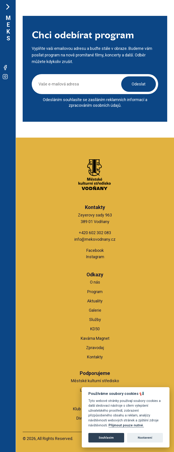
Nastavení (145, 437)
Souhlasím (106, 437)
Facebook (95, 250)
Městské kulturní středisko (95, 380)
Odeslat (138, 84)
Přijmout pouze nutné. (126, 425)
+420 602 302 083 (95, 232)
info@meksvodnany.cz (95, 239)
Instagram (95, 256)
